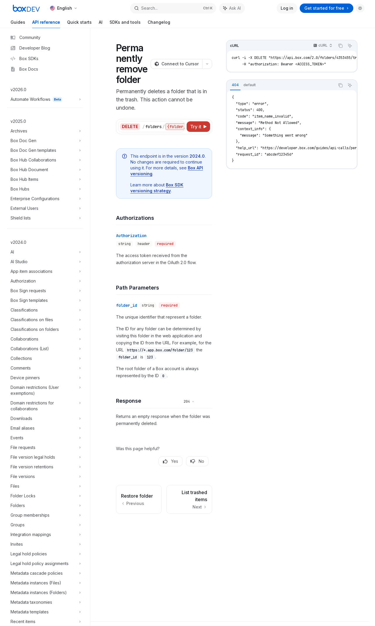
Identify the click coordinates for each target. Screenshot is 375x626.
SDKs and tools (125, 24)
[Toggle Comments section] (45, 368)
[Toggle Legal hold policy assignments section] (45, 563)
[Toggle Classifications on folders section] (45, 329)
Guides (18, 24)
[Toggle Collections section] (45, 358)
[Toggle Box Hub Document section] (45, 169)
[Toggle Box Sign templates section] (45, 300)
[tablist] (280, 85)
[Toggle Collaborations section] (45, 339)
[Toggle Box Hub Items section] (45, 179)
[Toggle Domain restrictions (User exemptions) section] (45, 390)
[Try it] (198, 126)
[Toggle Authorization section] (45, 281)
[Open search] (173, 8)
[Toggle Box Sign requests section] (45, 290)
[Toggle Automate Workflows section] (45, 99)
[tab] (235, 85)
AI (101, 24)
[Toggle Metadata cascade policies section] (45, 573)
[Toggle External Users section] (45, 208)
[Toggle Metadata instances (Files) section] (45, 583)
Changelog (159, 24)
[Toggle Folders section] (45, 505)
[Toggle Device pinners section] (45, 377)
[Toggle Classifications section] (45, 310)
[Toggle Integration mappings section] (45, 534)
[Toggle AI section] (45, 252)
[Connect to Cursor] (176, 64)
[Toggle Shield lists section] (45, 218)
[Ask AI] (350, 46)
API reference (46, 24)
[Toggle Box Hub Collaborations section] (45, 160)
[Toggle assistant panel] (232, 8)
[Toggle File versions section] (45, 476)
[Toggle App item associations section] (45, 271)
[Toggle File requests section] (45, 447)
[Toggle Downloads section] (45, 418)
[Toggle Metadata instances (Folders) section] (45, 592)
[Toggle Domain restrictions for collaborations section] (45, 406)
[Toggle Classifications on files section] (45, 319)
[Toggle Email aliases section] (45, 428)
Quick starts (79, 24)
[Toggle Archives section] (45, 131)
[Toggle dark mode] (360, 8)
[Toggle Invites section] (45, 544)
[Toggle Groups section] (45, 525)
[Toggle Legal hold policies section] (45, 554)
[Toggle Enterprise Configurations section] (45, 198)
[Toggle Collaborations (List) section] (45, 348)
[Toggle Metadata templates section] (45, 612)
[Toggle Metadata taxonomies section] (45, 602)
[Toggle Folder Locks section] (45, 496)
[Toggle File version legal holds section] (45, 457)
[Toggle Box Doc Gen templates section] (45, 150)
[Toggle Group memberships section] (45, 515)
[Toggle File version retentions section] (45, 467)
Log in (287, 8)
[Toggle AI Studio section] (45, 261)
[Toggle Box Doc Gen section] (45, 140)
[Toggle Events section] (45, 438)
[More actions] (207, 64)
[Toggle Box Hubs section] (45, 189)
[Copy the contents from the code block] (340, 46)
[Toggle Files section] (45, 486)
